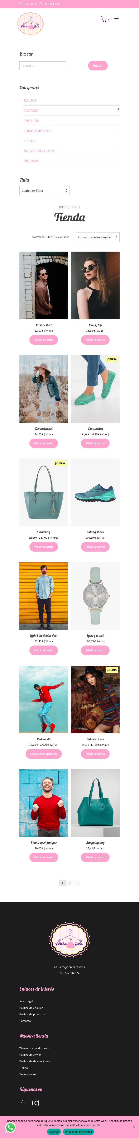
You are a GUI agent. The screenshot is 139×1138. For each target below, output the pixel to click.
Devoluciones (27, 1074)
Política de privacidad (32, 1014)
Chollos (31, 120)
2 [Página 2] (69, 883)
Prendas (31, 160)
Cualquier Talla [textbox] (32, 190)
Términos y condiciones (34, 1048)
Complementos (37, 130)
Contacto (30, 3)
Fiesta (29, 140)
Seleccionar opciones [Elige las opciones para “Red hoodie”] (43, 754)
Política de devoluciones (34, 1061)
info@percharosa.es (72, 967)
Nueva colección (39, 150)
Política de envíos (30, 1055)
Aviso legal (26, 1001)
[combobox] (98, 237)
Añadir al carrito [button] (43, 340)
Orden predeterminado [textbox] (94, 237)
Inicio (63, 207)
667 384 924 (51, 3)
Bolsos (30, 100)
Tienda (23, 1068)
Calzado (31, 110)
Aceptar (54, 1131)
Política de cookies (31, 1008)
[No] (134, 1127)
